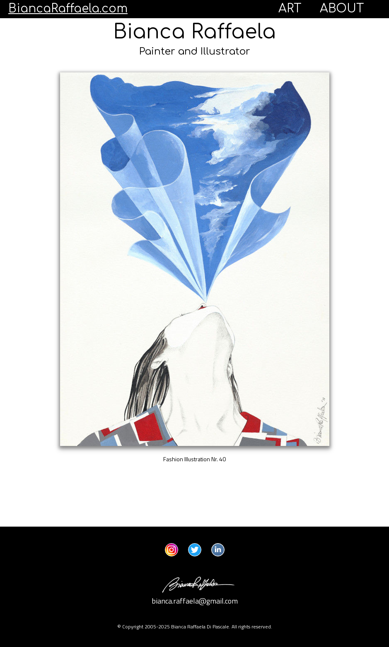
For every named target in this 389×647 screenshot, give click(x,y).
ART (290, 8)
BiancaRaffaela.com (68, 8)
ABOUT (342, 8)
